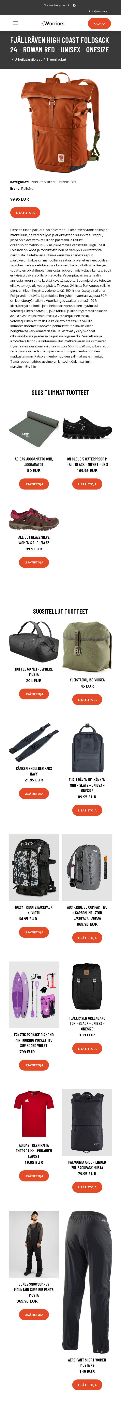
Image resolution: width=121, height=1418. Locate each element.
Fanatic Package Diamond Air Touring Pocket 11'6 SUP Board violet (34, 1040)
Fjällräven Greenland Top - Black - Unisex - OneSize (87, 1023)
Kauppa (99, 23)
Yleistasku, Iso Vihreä (87, 679)
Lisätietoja (25, 212)
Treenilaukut (56, 59)
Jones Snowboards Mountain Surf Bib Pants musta (33, 1289)
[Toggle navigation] (15, 23)
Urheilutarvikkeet (28, 59)
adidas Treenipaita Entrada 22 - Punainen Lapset (34, 1151)
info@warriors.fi (99, 11)
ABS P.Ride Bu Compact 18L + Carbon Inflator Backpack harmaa (87, 912)
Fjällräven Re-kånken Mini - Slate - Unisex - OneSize (87, 785)
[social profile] (74, 5)
